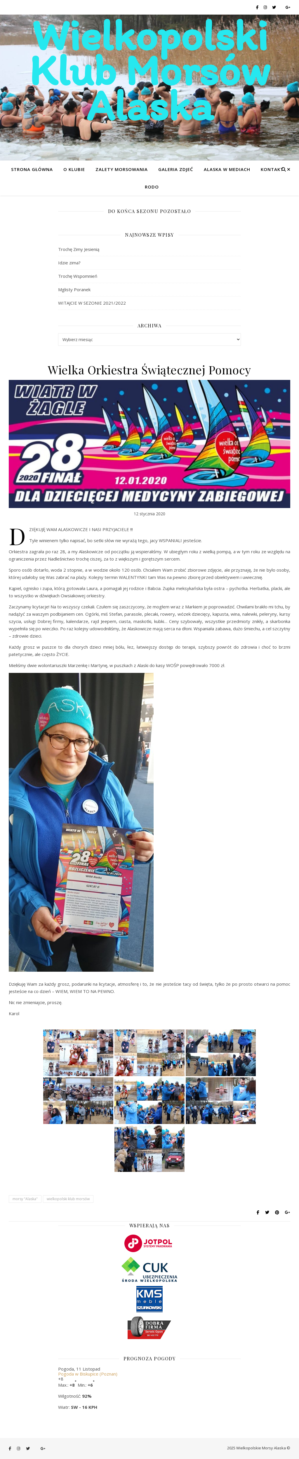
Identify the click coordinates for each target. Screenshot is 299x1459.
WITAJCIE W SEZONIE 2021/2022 (92, 303)
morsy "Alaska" (25, 1198)
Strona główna (32, 169)
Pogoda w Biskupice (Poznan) (87, 1374)
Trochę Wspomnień (77, 276)
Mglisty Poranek (74, 289)
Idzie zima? (69, 263)
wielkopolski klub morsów (68, 1198)
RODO (152, 187)
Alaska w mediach (227, 169)
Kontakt (272, 169)
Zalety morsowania (121, 169)
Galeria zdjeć (175, 169)
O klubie (74, 169)
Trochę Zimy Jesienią (78, 249)
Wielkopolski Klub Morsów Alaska (149, 70)
